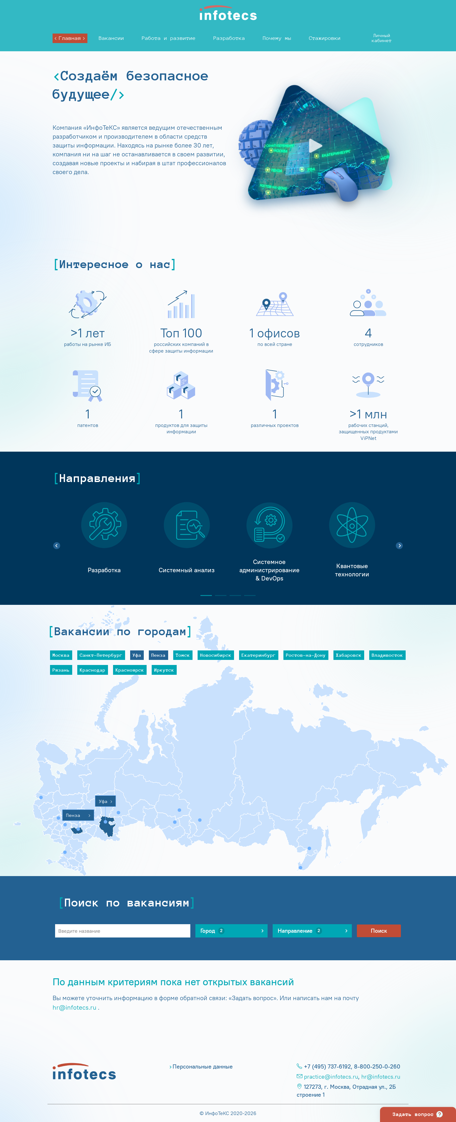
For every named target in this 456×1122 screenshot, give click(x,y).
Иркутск (164, 670)
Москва (61, 655)
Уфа (137, 655)
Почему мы (277, 38)
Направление (300, 930)
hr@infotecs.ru (74, 1007)
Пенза (158, 655)
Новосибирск (215, 655)
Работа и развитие (169, 38)
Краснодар (92, 670)
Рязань (61, 670)
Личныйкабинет (382, 38)
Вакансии (111, 38)
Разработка (229, 38)
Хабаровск (349, 655)
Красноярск (130, 670)
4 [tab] (247, 595)
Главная (70, 38)
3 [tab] (233, 595)
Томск (183, 655)
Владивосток (387, 655)
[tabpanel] (104, 542)
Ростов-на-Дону (306, 655)
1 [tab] (203, 595)
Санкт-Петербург (101, 655)
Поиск (379, 930)
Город (212, 930)
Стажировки (325, 38)
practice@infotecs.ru (331, 1076)
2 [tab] (218, 595)
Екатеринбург (259, 655)
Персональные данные (203, 1066)
